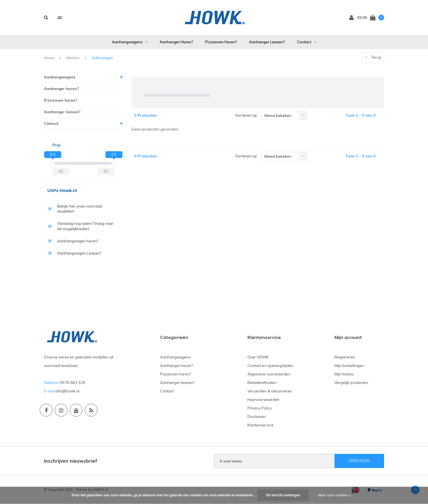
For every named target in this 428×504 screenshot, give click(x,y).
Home (49, 57)
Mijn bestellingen (349, 365)
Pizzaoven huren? (221, 42)
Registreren (344, 357)
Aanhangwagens (129, 42)
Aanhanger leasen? (267, 42)
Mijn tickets (344, 374)
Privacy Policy (259, 408)
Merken (73, 57)
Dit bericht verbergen (283, 495)
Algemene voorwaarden (268, 374)
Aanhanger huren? (176, 42)
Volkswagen (102, 57)
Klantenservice (260, 425)
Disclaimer (256, 416)
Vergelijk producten (351, 382)
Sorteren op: (246, 115)
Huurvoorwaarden (263, 399)
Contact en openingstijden (270, 365)
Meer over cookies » (334, 495)
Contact (306, 42)
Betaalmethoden (262, 382)
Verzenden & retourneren (269, 391)
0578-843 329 (72, 382)
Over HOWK (258, 357)
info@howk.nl (67, 391)
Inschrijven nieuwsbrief (70, 461)
